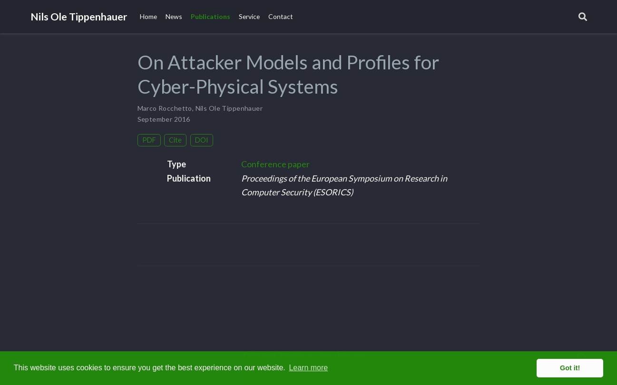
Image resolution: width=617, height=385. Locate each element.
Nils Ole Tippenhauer (78, 16)
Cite (175, 140)
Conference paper (275, 164)
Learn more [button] (308, 368)
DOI (201, 140)
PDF (149, 140)
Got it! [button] (570, 368)
